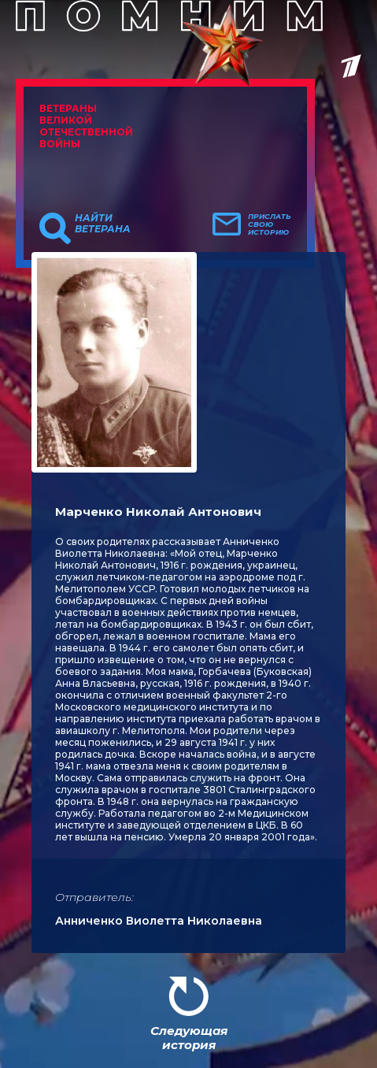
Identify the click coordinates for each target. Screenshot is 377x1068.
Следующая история (188, 1037)
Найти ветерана (103, 224)
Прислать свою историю (269, 224)
